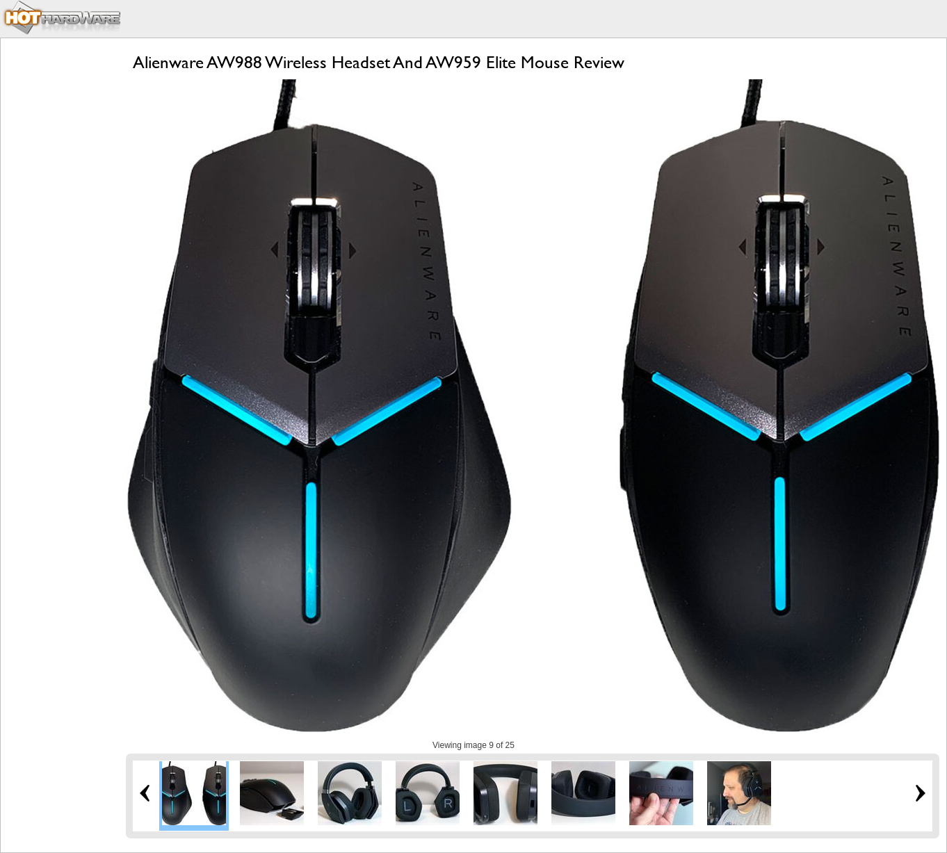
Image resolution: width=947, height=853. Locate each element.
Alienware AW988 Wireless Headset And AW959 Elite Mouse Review (378, 62)
